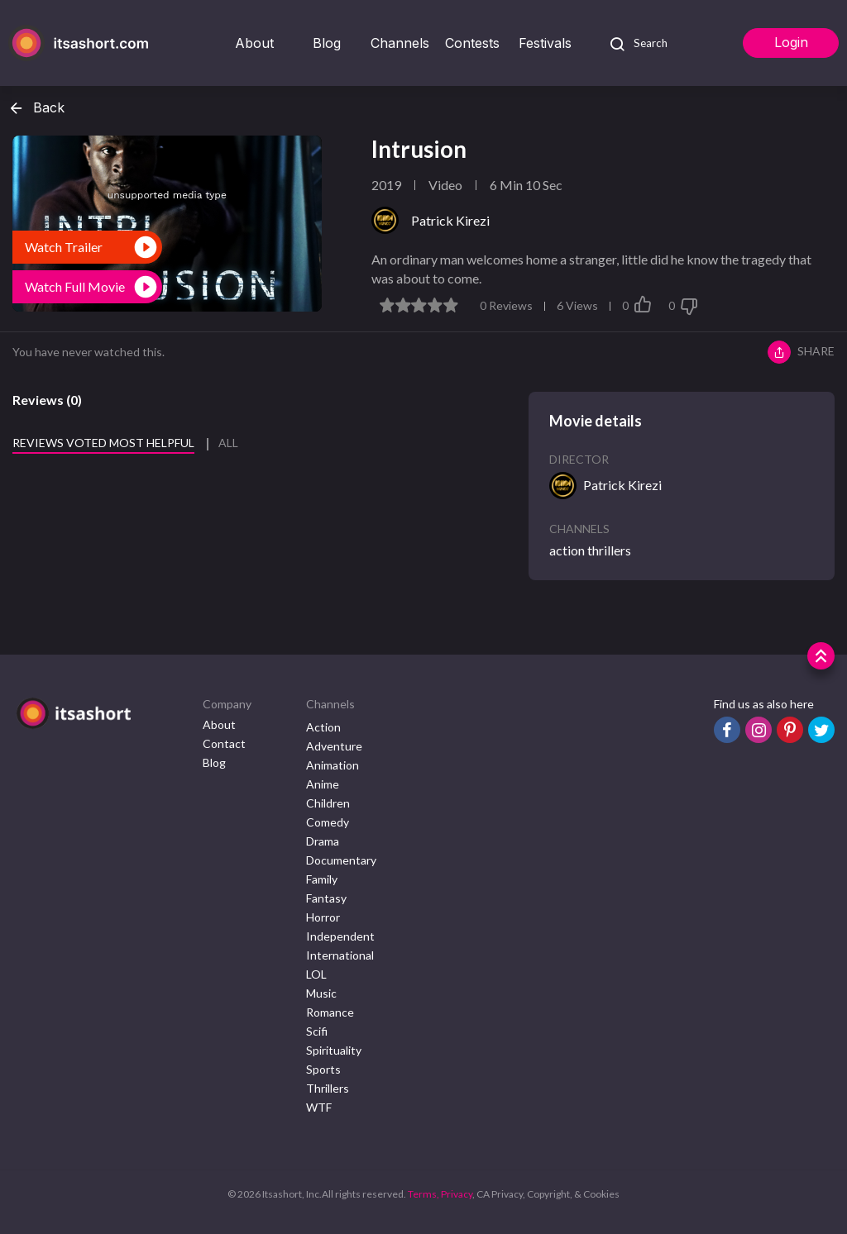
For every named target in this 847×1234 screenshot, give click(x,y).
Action (323, 727)
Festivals (545, 43)
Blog (327, 43)
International (340, 955)
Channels (400, 43)
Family (321, 879)
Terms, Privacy (440, 1194)
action (567, 550)
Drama (322, 841)
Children (328, 803)
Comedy (327, 822)
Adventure (334, 746)
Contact (224, 743)
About (254, 43)
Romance (330, 1012)
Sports (323, 1069)
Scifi (317, 1031)
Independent (340, 936)
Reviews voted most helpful (103, 443)
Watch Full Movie (75, 286)
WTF (319, 1107)
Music (321, 993)
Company (227, 704)
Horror (323, 917)
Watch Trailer (64, 247)
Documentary (341, 860)
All (228, 443)
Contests (472, 43)
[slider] (419, 305)
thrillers (609, 550)
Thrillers (327, 1088)
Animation (332, 765)
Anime (322, 784)
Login (791, 42)
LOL (316, 974)
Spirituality (333, 1050)
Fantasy (326, 898)
